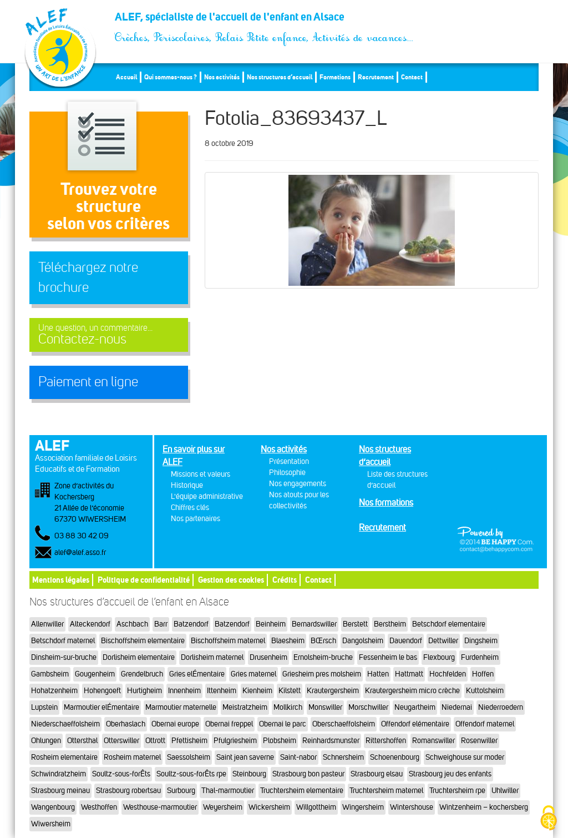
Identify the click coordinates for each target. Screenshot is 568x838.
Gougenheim (95, 674)
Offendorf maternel (484, 724)
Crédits (284, 579)
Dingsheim (481, 640)
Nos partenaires (195, 518)
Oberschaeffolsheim (343, 724)
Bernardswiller (314, 624)
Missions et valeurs (200, 474)
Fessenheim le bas (388, 657)
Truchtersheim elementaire (301, 790)
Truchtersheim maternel (386, 790)
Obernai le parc (282, 724)
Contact (412, 77)
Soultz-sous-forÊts (121, 774)
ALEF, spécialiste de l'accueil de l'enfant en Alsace (264, 20)
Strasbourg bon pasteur (308, 774)
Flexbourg (439, 657)
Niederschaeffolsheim (65, 724)
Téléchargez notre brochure (88, 277)
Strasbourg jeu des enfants (450, 774)
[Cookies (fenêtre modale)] (548, 819)
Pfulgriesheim (235, 740)
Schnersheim (343, 757)
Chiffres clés (190, 507)
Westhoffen (99, 807)
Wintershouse (411, 807)
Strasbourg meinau (60, 790)
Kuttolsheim (485, 690)
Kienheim (257, 690)
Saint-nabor (298, 757)
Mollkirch (287, 707)
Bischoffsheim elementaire (143, 640)
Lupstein (44, 707)
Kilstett (289, 690)
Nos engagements (297, 483)
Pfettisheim (189, 740)
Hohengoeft (102, 690)
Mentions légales (60, 579)
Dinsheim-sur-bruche (64, 657)
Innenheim (184, 690)
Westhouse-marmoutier (160, 807)
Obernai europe (175, 724)
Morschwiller (368, 707)
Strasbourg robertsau (128, 790)
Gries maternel (253, 674)
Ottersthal (82, 740)
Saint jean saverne (245, 757)
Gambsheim (50, 674)
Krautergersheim (333, 690)
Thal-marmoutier (227, 790)
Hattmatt (409, 674)
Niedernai (457, 707)
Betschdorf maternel (63, 640)
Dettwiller (443, 640)
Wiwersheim (50, 824)
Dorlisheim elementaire (139, 657)
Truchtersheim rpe (457, 790)
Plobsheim (279, 740)
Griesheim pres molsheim (321, 674)
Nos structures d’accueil (279, 77)
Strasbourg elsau (377, 774)
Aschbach (132, 624)
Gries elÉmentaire (197, 674)
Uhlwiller (505, 790)
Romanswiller (433, 740)
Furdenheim (480, 657)
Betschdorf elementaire (448, 624)
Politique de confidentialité (144, 579)
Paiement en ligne (88, 381)
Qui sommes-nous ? (170, 77)
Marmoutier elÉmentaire (101, 707)
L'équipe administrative (207, 496)
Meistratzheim (244, 707)
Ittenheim (221, 690)
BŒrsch (323, 640)
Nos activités (222, 77)
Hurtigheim (144, 690)
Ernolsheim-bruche (323, 657)
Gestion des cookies (231, 579)
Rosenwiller (479, 740)
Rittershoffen (386, 740)
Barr (161, 624)
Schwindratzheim (58, 774)
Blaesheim (288, 640)
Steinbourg (249, 774)
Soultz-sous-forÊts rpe (191, 774)
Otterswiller (121, 740)
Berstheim (390, 624)
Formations (335, 77)
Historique (187, 485)
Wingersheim (363, 807)
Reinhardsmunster (330, 740)
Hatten (378, 674)
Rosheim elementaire (64, 757)
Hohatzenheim (54, 690)
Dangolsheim (362, 640)
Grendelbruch (142, 674)
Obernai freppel (229, 724)
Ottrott (155, 740)
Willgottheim (316, 807)
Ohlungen (46, 740)
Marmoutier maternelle (180, 707)
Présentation (289, 461)
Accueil (126, 77)
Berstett (355, 624)
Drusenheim (268, 657)
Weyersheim (222, 807)
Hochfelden (447, 674)
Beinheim (271, 624)
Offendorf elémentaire (415, 724)
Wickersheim (269, 807)
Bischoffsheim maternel (228, 640)
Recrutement (376, 77)
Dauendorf (405, 640)
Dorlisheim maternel (212, 657)
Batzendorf (191, 624)
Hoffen (483, 674)
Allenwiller (47, 624)
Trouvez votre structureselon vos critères (108, 206)
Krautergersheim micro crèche (412, 690)
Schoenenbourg (394, 757)
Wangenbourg (53, 807)
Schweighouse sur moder (464, 757)
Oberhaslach (125, 724)
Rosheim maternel (132, 757)
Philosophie (287, 472)
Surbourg (181, 790)
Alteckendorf (90, 624)
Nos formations (386, 502)
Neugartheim (414, 707)
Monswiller (325, 707)
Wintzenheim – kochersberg (483, 807)
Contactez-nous (108, 334)
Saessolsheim (188, 757)
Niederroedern (500, 707)
